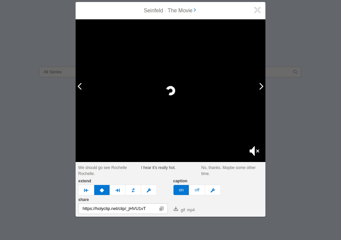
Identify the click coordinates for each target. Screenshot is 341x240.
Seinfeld (153, 10)
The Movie (182, 10)
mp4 (191, 210)
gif (179, 209)
